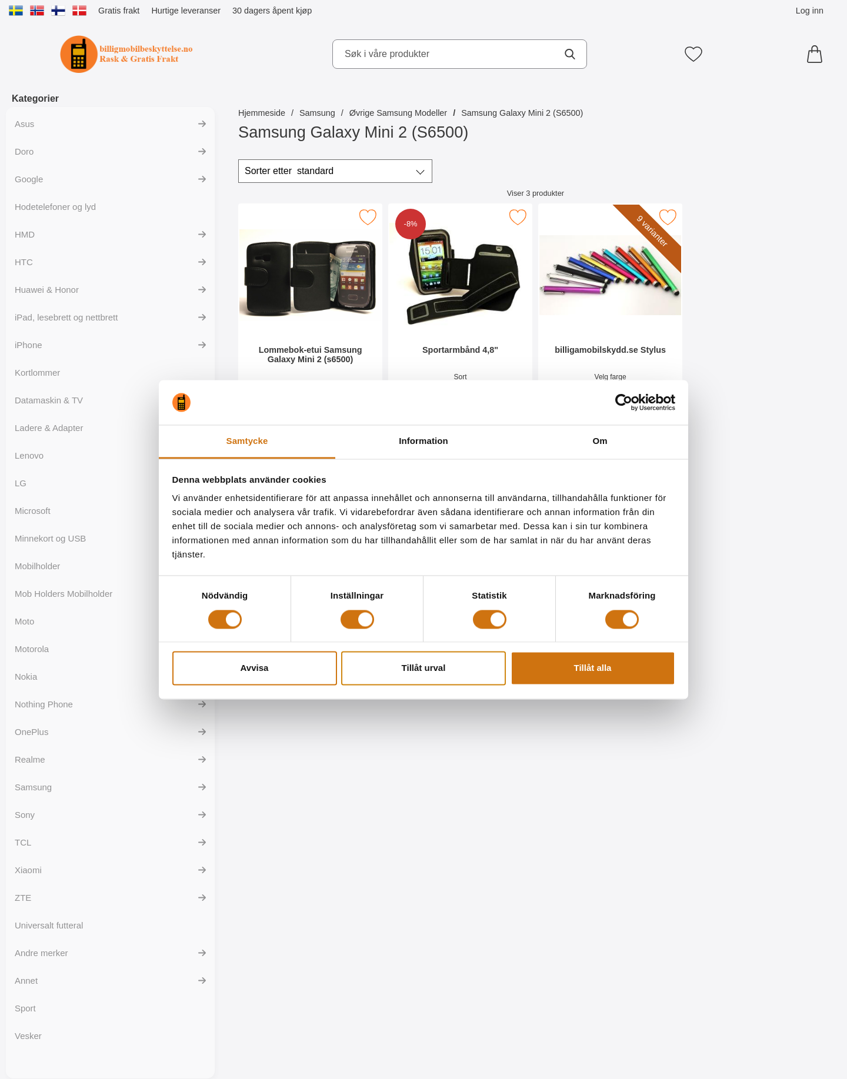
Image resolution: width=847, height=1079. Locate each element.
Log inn (809, 10)
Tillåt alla (593, 668)
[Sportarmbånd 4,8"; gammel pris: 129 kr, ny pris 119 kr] (460, 311)
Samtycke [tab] (247, 441)
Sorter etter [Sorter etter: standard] (289, 171)
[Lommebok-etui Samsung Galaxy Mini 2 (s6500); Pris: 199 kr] (310, 311)
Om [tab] (599, 441)
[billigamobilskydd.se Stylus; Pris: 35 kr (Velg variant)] (610, 311)
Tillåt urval (424, 668)
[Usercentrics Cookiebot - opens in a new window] (623, 402)
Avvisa (255, 668)
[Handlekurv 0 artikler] (817, 54)
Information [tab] (423, 441)
